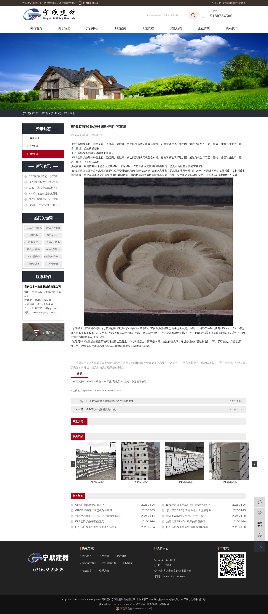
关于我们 (64, 28)
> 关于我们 (103, 555)
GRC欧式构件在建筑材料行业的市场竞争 (110, 400)
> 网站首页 (86, 555)
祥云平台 (140, 604)
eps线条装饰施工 (33, 242)
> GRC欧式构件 (88, 563)
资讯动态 (176, 28)
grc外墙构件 (33, 256)
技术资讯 (69, 113)
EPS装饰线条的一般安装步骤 (45, 176)
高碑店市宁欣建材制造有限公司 (129, 381)
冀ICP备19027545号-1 (110, 604)
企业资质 (204, 28)
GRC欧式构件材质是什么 (101, 409)
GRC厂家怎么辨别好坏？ (89, 504)
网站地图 (228, 3)
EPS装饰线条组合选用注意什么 (45, 193)
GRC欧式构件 (78, 381)
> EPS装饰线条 (108, 563)
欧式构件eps (53, 227)
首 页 (45, 113)
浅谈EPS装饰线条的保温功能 (45, 204)
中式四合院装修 (33, 227)
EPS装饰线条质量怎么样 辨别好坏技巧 (188, 527)
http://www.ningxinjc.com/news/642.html (101, 390)
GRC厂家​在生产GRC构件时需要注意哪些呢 (45, 199)
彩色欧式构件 (33, 263)
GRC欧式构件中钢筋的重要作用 (45, 182)
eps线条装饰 (53, 249)
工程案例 (120, 28)
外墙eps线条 (53, 242)
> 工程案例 (126, 563)
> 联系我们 (103, 570)
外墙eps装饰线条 (53, 256)
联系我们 (232, 28)
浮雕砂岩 (53, 263)
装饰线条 (33, 235)
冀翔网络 (164, 604)
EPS (74, 153)
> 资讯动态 (120, 555)
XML (243, 3)
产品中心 (92, 28)
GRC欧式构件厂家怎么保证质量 (93, 510)
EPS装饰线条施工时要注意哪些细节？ (188, 504)
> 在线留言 (86, 570)
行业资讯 (33, 146)
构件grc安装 (53, 235)
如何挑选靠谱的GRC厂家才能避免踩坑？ (99, 515)
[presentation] (73, 464)
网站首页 (36, 28)
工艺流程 (148, 28)
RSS (236, 3)
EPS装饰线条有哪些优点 (89, 521)
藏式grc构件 (33, 249)
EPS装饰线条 (80, 157)
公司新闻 (33, 138)
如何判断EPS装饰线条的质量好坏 (185, 521)
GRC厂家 (107, 381)
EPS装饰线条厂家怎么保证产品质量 (96, 527)
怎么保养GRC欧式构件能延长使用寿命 (188, 510)
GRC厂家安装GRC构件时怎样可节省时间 (45, 187)
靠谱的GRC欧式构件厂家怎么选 (184, 515)
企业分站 (216, 3)
